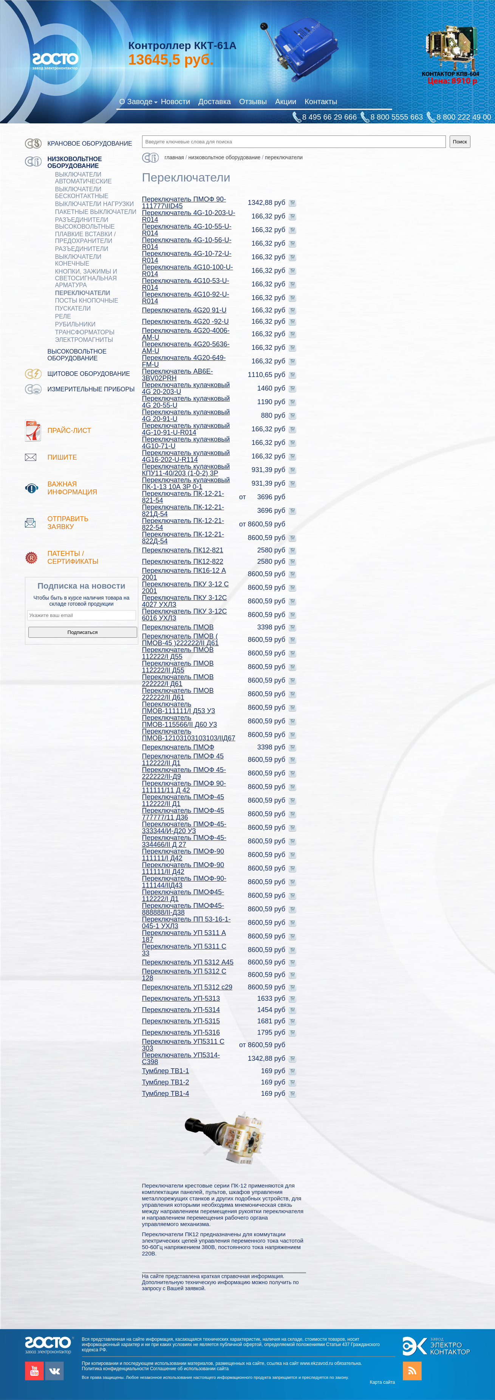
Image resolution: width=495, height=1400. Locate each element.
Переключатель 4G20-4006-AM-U (186, 334)
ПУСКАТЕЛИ (73, 308)
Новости (175, 101)
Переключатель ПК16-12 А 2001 (184, 574)
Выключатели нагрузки (94, 204)
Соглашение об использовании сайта (189, 1368)
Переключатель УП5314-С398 (181, 1058)
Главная (174, 157)
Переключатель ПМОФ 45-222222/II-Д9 (184, 773)
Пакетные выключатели (96, 212)
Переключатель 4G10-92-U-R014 (185, 298)
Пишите (62, 457)
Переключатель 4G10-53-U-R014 (185, 284)
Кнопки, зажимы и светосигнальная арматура (86, 278)
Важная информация (72, 488)
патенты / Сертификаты (73, 557)
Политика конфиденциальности (115, 1368)
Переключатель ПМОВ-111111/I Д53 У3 (178, 707)
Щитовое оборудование (89, 374)
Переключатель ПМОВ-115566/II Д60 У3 (179, 721)
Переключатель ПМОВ (178, 627)
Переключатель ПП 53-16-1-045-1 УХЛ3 (186, 922)
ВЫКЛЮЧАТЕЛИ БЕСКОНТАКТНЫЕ (81, 192)
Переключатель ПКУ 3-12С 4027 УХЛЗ (184, 601)
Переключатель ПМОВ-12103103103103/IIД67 (188, 735)
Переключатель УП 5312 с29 (187, 987)
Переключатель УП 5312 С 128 (184, 975)
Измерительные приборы (91, 389)
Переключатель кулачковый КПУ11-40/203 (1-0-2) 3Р (186, 470)
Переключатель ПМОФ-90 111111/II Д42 (183, 868)
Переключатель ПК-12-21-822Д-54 (183, 538)
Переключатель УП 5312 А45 (188, 962)
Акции (285, 101)
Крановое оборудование (90, 143)
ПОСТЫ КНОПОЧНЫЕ (86, 300)
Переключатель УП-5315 (181, 1021)
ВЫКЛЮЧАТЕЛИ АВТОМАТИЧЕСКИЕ (83, 178)
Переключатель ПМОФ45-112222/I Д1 (183, 895)
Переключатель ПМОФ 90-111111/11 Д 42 (184, 787)
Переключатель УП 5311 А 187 (184, 936)
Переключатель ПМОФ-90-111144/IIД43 (184, 882)
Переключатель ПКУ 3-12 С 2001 (185, 587)
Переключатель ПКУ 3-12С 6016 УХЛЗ (184, 615)
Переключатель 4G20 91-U (184, 310)
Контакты (321, 101)
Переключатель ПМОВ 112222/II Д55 (178, 667)
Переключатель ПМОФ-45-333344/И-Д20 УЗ (184, 827)
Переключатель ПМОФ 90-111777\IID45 (184, 202)
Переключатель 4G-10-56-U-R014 (187, 243)
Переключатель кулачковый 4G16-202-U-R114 (186, 456)
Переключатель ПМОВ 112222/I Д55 (178, 653)
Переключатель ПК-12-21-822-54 (183, 524)
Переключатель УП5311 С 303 (183, 1045)
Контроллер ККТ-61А (182, 45)
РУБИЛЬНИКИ (75, 324)
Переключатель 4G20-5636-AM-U (186, 347)
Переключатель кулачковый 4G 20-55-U (186, 402)
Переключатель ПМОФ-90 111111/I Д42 (183, 855)
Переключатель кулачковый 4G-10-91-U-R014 (186, 429)
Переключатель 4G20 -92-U (185, 321)
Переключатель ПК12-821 (182, 550)
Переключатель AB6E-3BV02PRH (177, 375)
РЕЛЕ (63, 316)
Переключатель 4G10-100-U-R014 (187, 270)
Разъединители (81, 249)
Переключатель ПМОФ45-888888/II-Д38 (183, 909)
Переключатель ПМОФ (178, 747)
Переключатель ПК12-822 (182, 561)
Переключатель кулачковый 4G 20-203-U (186, 388)
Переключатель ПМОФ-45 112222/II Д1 (183, 800)
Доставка (214, 101)
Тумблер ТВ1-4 (165, 1093)
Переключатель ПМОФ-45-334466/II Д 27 (184, 841)
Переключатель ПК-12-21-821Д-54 (183, 510)
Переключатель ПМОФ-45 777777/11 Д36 (183, 814)
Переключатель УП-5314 (181, 1010)
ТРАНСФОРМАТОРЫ (84, 332)
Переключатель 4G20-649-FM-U (184, 361)
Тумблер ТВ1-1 (165, 1071)
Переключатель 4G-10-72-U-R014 (187, 257)
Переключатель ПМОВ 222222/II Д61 (178, 694)
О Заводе (138, 103)
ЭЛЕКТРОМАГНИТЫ (84, 340)
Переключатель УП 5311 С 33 (184, 950)
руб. (170, 60)
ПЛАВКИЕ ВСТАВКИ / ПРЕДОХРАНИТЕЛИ (85, 237)
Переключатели (82, 293)
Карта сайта (382, 1382)
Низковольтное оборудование (75, 162)
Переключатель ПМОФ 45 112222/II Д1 (183, 759)
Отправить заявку (68, 523)
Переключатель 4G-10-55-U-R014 (187, 230)
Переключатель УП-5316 (181, 1032)
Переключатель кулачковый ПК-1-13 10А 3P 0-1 (186, 483)
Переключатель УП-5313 (181, 998)
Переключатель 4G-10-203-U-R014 (188, 216)
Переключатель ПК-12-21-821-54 (183, 497)
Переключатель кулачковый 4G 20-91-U (186, 415)
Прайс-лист (69, 430)
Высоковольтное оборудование (77, 355)
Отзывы (253, 101)
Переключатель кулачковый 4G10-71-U (186, 442)
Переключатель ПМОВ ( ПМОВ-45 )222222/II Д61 (180, 639)
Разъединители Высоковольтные (85, 223)
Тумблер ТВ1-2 (165, 1082)
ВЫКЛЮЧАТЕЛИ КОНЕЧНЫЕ (78, 260)
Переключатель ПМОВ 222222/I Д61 (178, 680)
